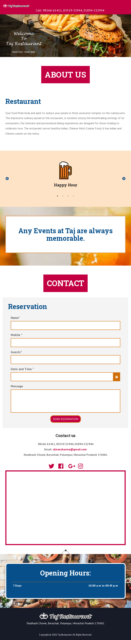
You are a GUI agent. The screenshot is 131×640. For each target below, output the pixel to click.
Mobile (16, 335)
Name (15, 318)
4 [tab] (73, 196)
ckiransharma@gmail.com (70, 449)
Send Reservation (65, 419)
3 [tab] (68, 196)
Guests (16, 352)
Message (17, 386)
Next (124, 179)
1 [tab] (57, 196)
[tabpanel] (65, 176)
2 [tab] (63, 196)
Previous (7, 179)
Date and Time (22, 369)
